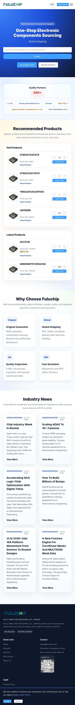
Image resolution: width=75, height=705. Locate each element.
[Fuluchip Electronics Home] (12, 4)
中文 (52, 4)
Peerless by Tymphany (21, 109)
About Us (7, 660)
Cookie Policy (24, 695)
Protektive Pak (37, 103)
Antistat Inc (55, 103)
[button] (54, 157)
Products (7, 648)
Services (6, 652)
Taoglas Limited (44, 109)
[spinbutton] (59, 157)
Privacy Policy (9, 684)
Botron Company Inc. (16, 103)
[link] (37, 159)
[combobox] (37, 49)
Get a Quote (8, 656)
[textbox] (37, 49)
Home (5, 644)
